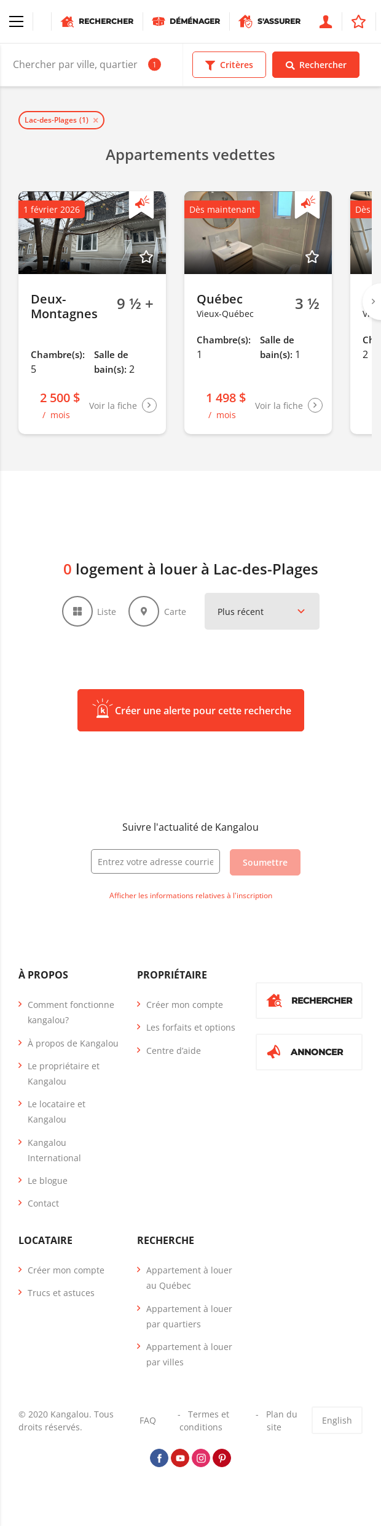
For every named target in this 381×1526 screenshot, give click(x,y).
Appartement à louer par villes (189, 1354)
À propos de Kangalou (73, 1043)
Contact (43, 1203)
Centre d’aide (173, 1050)
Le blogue (48, 1180)
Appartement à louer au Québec (189, 1277)
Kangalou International (54, 1149)
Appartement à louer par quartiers (189, 1316)
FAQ (147, 1420)
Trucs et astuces (61, 1293)
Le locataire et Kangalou (56, 1111)
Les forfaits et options (190, 1027)
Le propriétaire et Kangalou (64, 1073)
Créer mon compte (184, 1004)
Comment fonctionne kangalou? (71, 1012)
